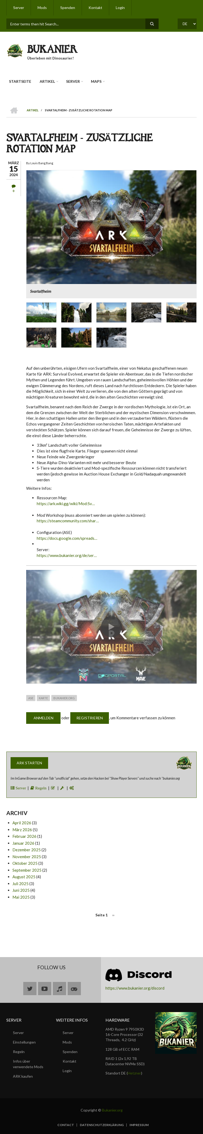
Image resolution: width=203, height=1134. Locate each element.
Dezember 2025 (26, 849)
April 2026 (21, 822)
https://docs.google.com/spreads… (67, 538)
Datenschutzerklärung (102, 1125)
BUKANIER (52, 50)
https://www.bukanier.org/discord (134, 988)
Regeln (40, 788)
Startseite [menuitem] (20, 81)
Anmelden (43, 718)
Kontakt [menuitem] (95, 7)
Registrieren (89, 718)
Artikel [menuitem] (47, 81)
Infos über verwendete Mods (28, 1064)
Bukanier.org (64, 698)
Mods (67, 1042)
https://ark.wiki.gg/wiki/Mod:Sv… (66, 503)
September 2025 (26, 870)
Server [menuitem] (18, 7)
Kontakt (69, 1061)
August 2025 (23, 876)
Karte (43, 698)
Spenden (70, 1051)
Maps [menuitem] (96, 81)
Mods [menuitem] (42, 7)
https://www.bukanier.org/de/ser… (67, 555)
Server (20, 788)
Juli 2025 (20, 883)
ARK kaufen (23, 1076)
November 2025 (26, 856)
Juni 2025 (21, 890)
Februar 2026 (24, 836)
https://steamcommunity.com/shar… (68, 520)
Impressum (139, 1125)
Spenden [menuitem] (67, 7)
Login (67, 1070)
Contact (65, 1125)
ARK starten (29, 763)
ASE (30, 698)
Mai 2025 (21, 897)
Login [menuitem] (120, 7)
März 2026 (22, 829)
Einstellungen (24, 1042)
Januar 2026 (23, 843)
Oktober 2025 (25, 863)
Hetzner (134, 1073)
